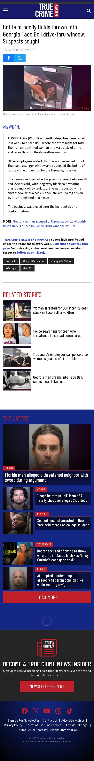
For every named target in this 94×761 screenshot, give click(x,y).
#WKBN (27, 268)
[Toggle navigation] (6, 10)
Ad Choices (54, 725)
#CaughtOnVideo (61, 261)
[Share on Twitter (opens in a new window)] (20, 58)
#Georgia (11, 268)
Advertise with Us (73, 720)
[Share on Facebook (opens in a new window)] (8, 58)
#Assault (11, 261)
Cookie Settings (76, 725)
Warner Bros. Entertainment (56, 741)
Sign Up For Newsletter (23, 720)
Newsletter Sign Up (47, 686)
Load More (47, 597)
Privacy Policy (13, 725)
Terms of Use (34, 725)
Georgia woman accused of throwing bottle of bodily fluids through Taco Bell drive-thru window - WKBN (45, 224)
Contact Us (50, 720)
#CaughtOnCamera (33, 261)
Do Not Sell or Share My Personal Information (47, 730)
